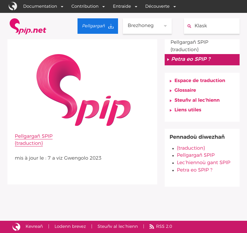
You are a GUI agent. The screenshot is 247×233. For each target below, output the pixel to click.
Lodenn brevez (70, 226)
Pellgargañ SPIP (33, 136)
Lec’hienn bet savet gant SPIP (16, 227)
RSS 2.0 (164, 226)
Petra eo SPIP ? (194, 170)
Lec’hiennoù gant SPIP (203, 163)
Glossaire (185, 90)
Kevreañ (34, 226)
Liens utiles (187, 110)
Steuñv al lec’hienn (197, 100)
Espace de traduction (199, 81)
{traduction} (29, 143)
